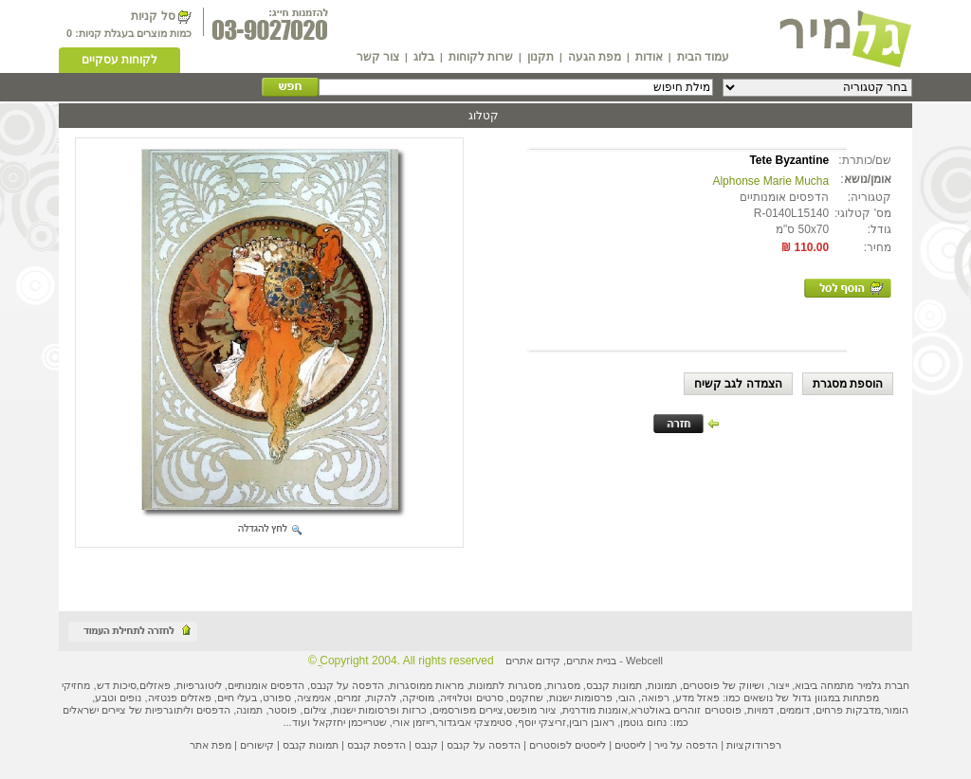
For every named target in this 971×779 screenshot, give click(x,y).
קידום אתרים (532, 660)
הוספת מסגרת (848, 383)
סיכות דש (117, 685)
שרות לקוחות (481, 56)
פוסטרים (701, 685)
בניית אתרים (591, 660)
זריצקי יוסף (542, 722)
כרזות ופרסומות (392, 710)
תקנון (540, 56)
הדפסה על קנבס (347, 685)
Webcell (644, 660)
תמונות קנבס (311, 745)
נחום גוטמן (643, 722)
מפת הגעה (594, 56)
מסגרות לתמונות (504, 685)
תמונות (662, 685)
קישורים (257, 745)
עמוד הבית (703, 56)
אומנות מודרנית (595, 710)
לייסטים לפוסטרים (567, 745)
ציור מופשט (531, 710)
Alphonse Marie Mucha (770, 181)
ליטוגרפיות (199, 685)
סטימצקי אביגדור (475, 722)
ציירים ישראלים (94, 710)
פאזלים (155, 685)
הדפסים (213, 710)
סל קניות (152, 16)
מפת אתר (210, 745)
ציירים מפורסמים (468, 710)
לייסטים (630, 745)
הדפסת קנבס (376, 745)
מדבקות (863, 710)
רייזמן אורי (414, 722)
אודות (649, 56)
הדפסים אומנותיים (266, 685)
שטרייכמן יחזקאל (350, 722)
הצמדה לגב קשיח (738, 383)
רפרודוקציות (753, 745)
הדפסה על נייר (686, 745)
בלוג (423, 56)
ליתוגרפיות (168, 710)
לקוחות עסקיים (119, 59)
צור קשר (378, 56)
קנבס (426, 745)
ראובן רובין (591, 722)
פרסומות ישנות (581, 697)
